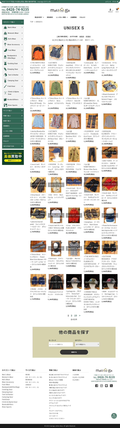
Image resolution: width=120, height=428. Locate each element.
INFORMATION (8, 146)
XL (38, 377)
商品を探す (38, 17)
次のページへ (89, 40)
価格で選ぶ (7, 121)
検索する (74, 352)
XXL (41, 377)
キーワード (52, 340)
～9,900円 (75, 374)
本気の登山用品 (53, 382)
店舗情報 (74, 17)
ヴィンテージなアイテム (55, 411)
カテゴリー (78, 340)
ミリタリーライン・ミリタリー (57, 418)
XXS (27, 377)
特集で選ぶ (7, 116)
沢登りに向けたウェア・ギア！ (57, 393)
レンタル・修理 (61, 17)
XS (30, 377)
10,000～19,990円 (78, 377)
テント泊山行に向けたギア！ (57, 390)
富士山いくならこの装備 (56, 380)
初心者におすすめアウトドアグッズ (59, 374)
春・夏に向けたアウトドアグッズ (58, 385)
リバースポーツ (53, 416)
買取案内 (50, 17)
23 (75, 315)
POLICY (82, 17)
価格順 (81, 36)
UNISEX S (39, 22)
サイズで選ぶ (7, 110)
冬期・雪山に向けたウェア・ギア (58, 387)
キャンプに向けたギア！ (55, 398)
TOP (31, 22)
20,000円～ (76, 380)
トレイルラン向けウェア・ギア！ (57, 395)
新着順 (88, 36)
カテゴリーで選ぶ (9, 22)
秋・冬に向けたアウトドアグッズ (58, 377)
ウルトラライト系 (53, 413)
